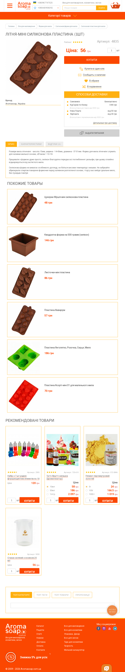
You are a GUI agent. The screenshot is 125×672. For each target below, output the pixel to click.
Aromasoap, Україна (15, 103)
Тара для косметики (73, 642)
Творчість (68, 646)
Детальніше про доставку (105, 123)
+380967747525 (45, 3)
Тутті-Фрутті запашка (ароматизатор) (57, 477)
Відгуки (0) (54, 144)
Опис (11, 144)
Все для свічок (71, 638)
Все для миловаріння (74, 626)
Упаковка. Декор (72, 634)
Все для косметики (73, 630)
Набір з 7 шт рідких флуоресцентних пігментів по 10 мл (23, 479)
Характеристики (31, 144)
